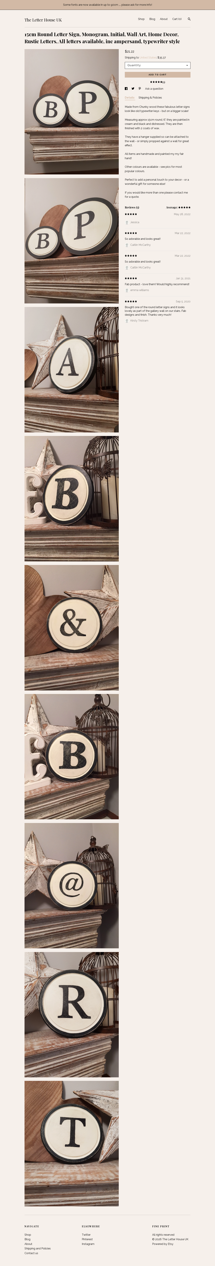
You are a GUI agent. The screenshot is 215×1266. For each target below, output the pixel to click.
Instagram (88, 1244)
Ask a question (154, 88)
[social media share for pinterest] (140, 88)
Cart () (177, 19)
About (164, 19)
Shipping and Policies (38, 1248)
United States (148, 57)
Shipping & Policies (150, 97)
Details (130, 97)
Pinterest (87, 1239)
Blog (152, 19)
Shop (141, 19)
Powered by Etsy (162, 1244)
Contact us (31, 1253)
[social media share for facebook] (126, 88)
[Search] (189, 19)
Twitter (86, 1234)
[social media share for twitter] (133, 88)
